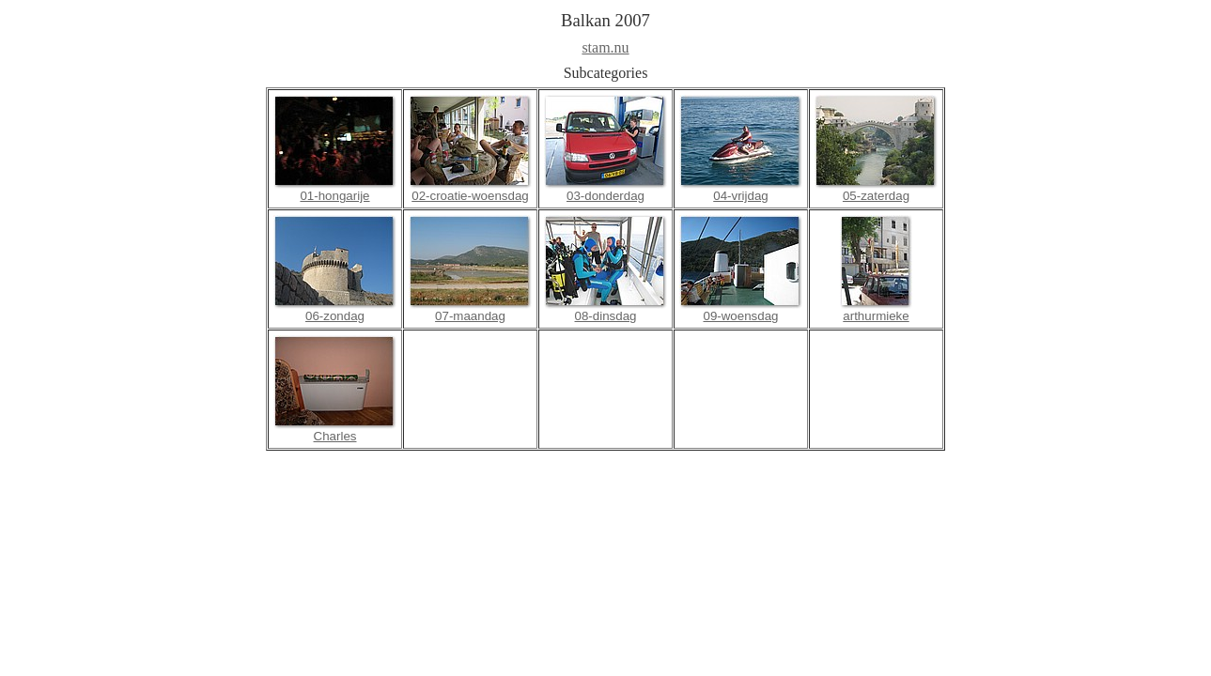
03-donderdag (605, 196)
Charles (335, 436)
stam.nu (605, 47)
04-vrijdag (741, 196)
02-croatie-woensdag (469, 196)
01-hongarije (334, 196)
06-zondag (335, 316)
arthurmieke (875, 316)
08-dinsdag (606, 316)
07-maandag (470, 316)
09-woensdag (740, 316)
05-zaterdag (876, 196)
